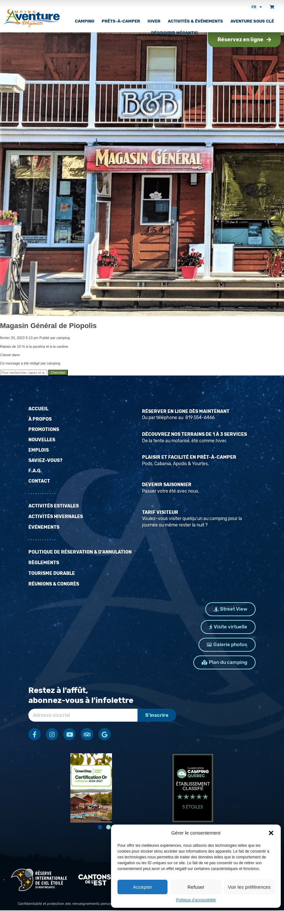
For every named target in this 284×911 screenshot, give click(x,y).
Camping (84, 21)
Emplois (38, 450)
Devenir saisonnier (166, 484)
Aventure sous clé (252, 21)
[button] (271, 833)
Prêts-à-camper (121, 21)
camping (63, 338)
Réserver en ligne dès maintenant (185, 411)
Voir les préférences (249, 887)
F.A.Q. (35, 471)
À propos (40, 419)
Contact (39, 481)
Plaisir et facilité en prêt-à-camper (189, 457)
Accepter (142, 887)
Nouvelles (41, 440)
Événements (43, 527)
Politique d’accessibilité (196, 900)
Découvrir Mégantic (174, 32)
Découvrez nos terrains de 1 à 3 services (194, 434)
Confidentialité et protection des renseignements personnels (68, 904)
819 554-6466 (199, 417)
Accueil (38, 409)
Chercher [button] (58, 373)
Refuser (196, 887)
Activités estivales (53, 506)
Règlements (43, 563)
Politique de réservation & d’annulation (80, 552)
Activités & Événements (195, 21)
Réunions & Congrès (53, 584)
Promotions (43, 429)
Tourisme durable (51, 573)
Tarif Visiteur (160, 512)
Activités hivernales (55, 516)
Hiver (153, 21)
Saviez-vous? (45, 460)
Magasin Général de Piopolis (48, 326)
